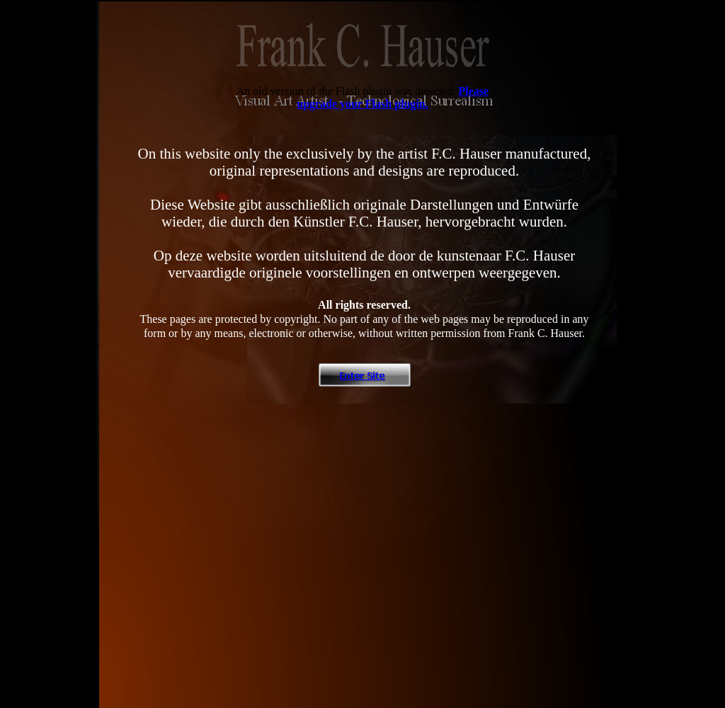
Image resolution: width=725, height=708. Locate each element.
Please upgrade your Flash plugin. (393, 97)
